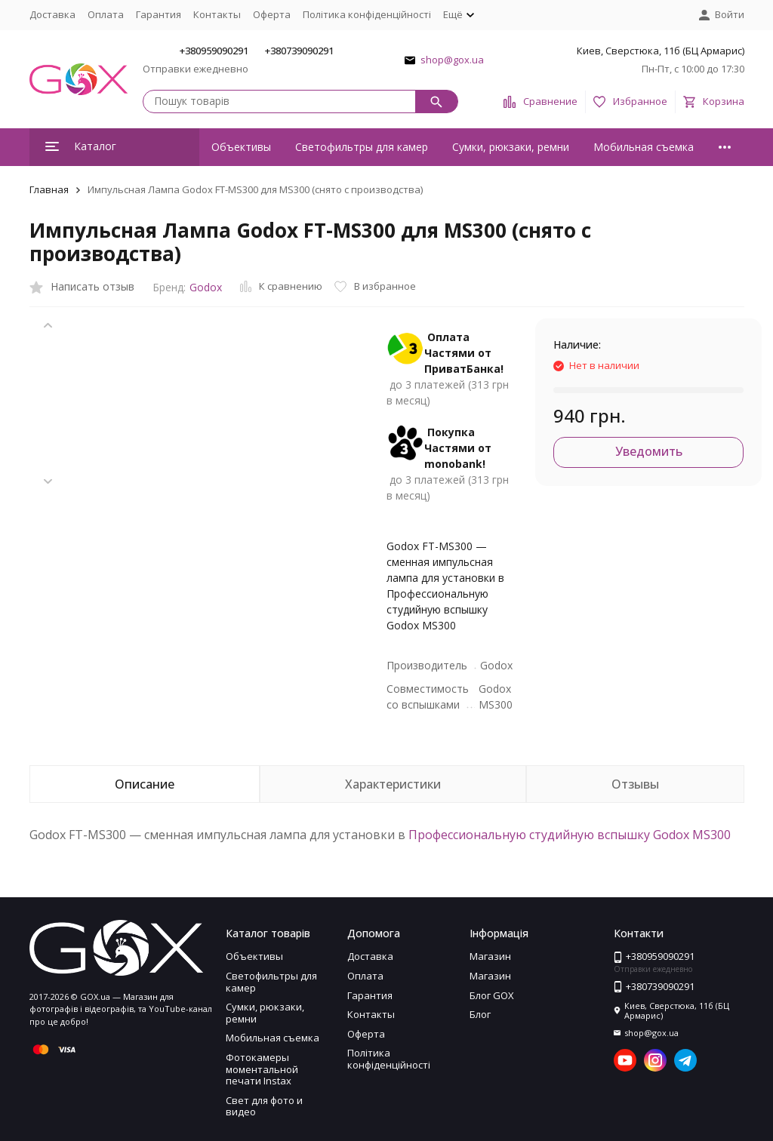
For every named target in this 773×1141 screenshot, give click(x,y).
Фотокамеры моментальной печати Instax (262, 1068)
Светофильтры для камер (361, 147)
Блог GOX (492, 995)
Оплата (106, 14)
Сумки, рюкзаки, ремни (510, 147)
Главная (49, 189)
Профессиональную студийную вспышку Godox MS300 (569, 834)
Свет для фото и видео (264, 1106)
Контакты (217, 14)
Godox (205, 287)
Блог (480, 1014)
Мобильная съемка (643, 147)
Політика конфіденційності (367, 14)
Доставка (52, 14)
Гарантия (158, 14)
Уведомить (648, 451)
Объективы (241, 147)
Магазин (490, 956)
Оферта (272, 14)
